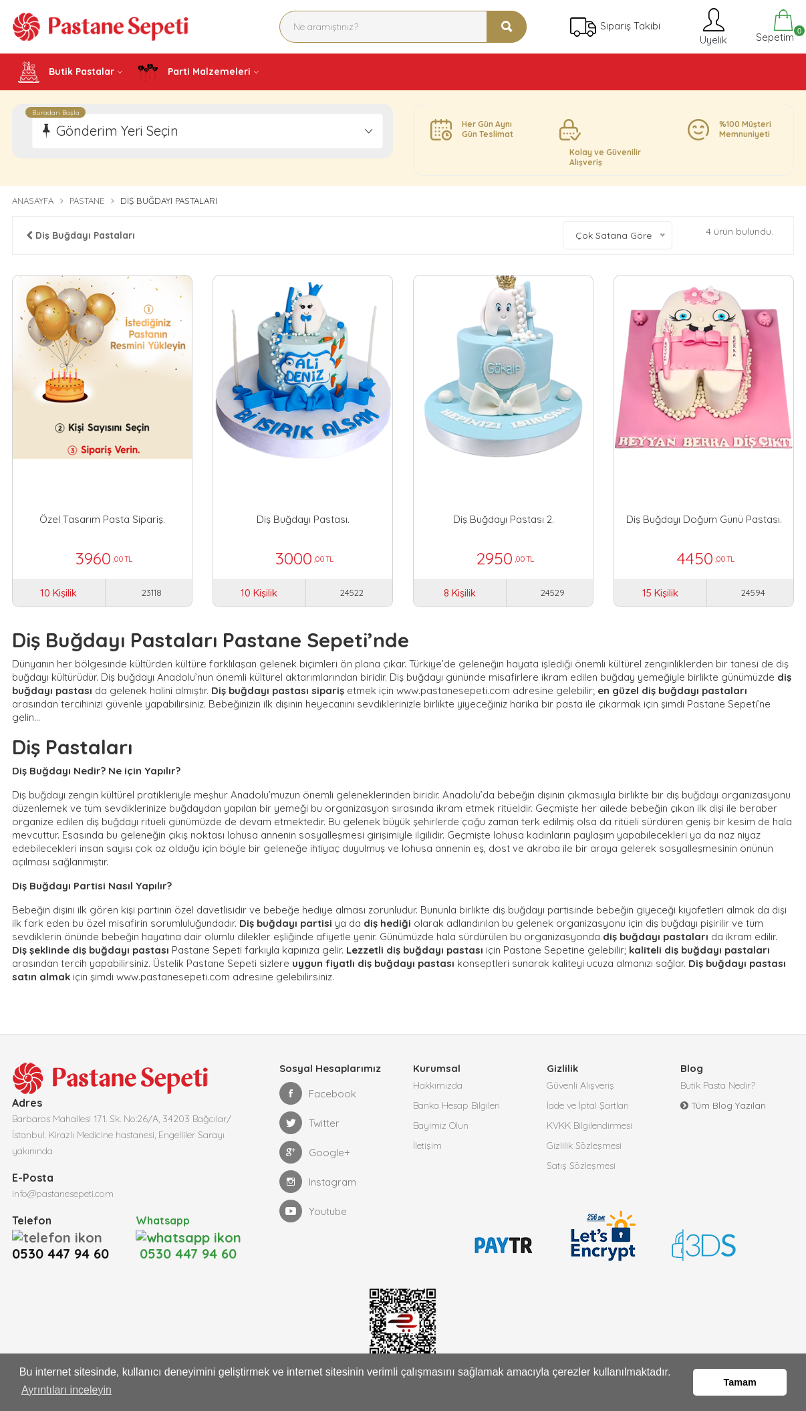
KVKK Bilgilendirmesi (589, 1125)
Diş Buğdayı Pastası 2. (503, 519)
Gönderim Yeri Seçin (117, 130)
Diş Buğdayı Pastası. (303, 519)
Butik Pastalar (66, 72)
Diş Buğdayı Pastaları (80, 235)
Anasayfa (32, 200)
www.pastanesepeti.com (453, 690)
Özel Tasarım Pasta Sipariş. (102, 519)
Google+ (314, 1152)
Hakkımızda (437, 1085)
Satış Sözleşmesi (581, 1166)
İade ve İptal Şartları (588, 1105)
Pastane (87, 200)
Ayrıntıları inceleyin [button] (66, 1390)
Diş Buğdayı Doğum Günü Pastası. (704, 519)
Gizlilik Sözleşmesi (584, 1145)
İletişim (427, 1145)
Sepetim (773, 26)
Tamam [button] (740, 1382)
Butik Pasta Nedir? (717, 1085)
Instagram (317, 1181)
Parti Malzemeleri (194, 72)
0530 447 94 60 (64, 1236)
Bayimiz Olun (440, 1125)
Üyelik (712, 26)
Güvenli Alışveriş (580, 1085)
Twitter (309, 1122)
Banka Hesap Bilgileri (456, 1105)
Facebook (317, 1093)
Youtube (313, 1211)
